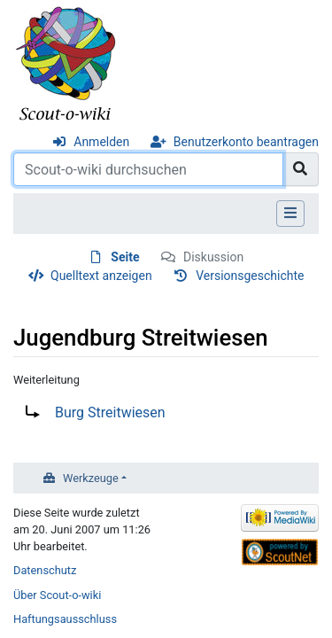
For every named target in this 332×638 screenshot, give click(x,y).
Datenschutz (44, 570)
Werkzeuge (91, 478)
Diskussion (213, 257)
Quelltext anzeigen (101, 275)
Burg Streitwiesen (110, 412)
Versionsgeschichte (250, 275)
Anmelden (101, 142)
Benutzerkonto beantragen (246, 142)
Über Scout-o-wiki (57, 595)
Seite (125, 257)
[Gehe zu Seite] (300, 169)
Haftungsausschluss (65, 619)
